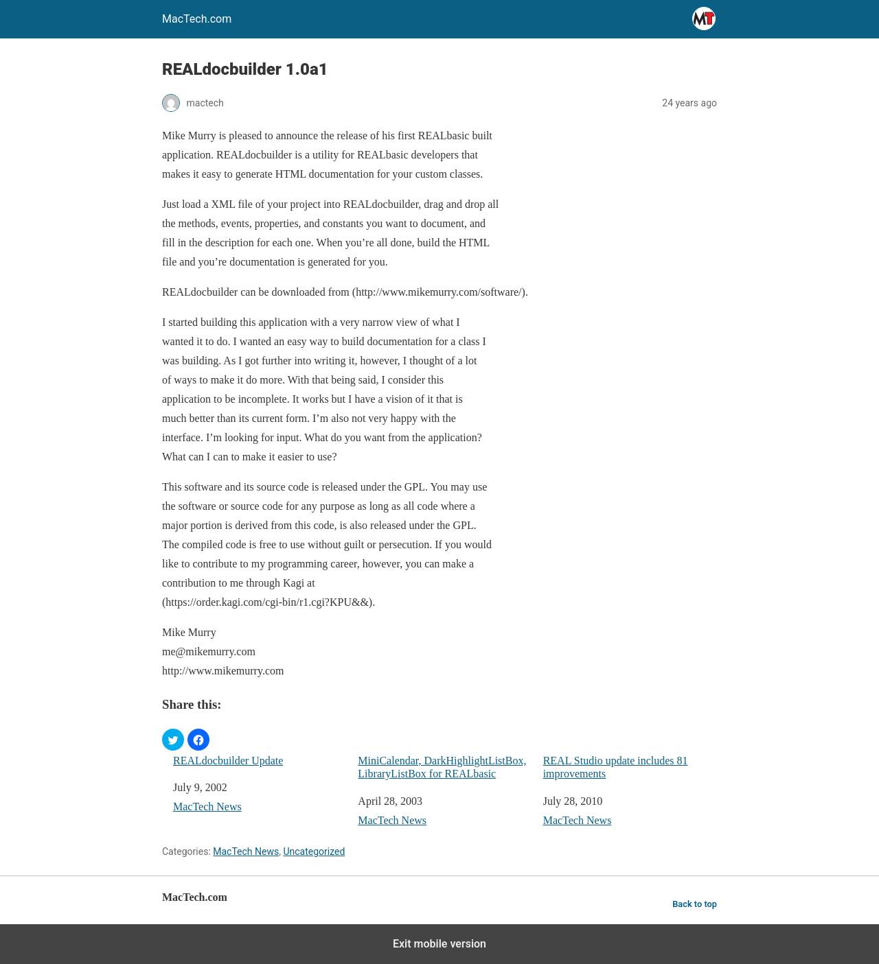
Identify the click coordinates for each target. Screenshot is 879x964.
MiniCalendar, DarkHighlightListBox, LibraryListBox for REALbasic (442, 767)
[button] (173, 740)
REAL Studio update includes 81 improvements (615, 767)
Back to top (694, 904)
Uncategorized (314, 851)
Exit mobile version (439, 943)
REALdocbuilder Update (228, 760)
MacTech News (207, 806)
